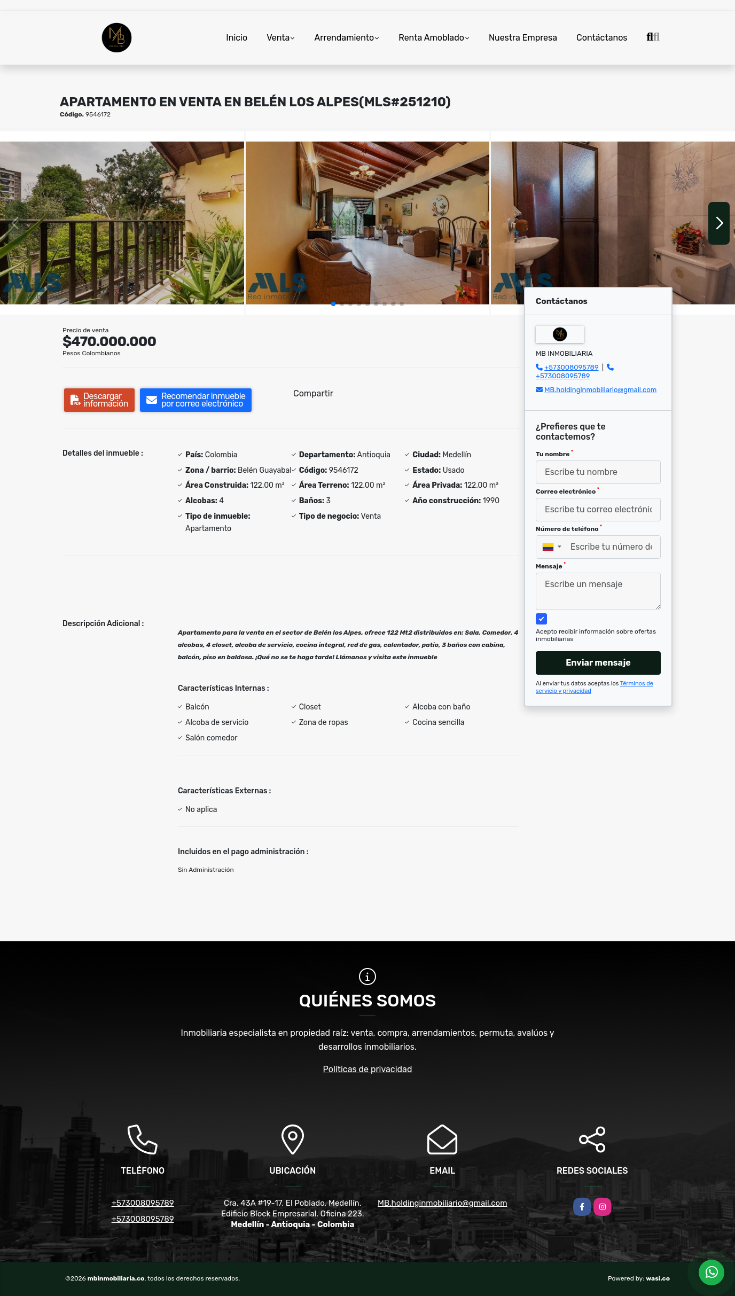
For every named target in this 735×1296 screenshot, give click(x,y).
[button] (333, 304)
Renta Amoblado (431, 38)
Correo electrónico (567, 491)
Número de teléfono (569, 528)
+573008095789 (571, 367)
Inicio (236, 38)
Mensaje (551, 565)
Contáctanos (601, 38)
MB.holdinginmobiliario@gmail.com (600, 390)
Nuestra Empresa (523, 38)
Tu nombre (554, 453)
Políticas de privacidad (367, 1069)
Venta (278, 38)
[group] (122, 222)
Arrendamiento (344, 38)
